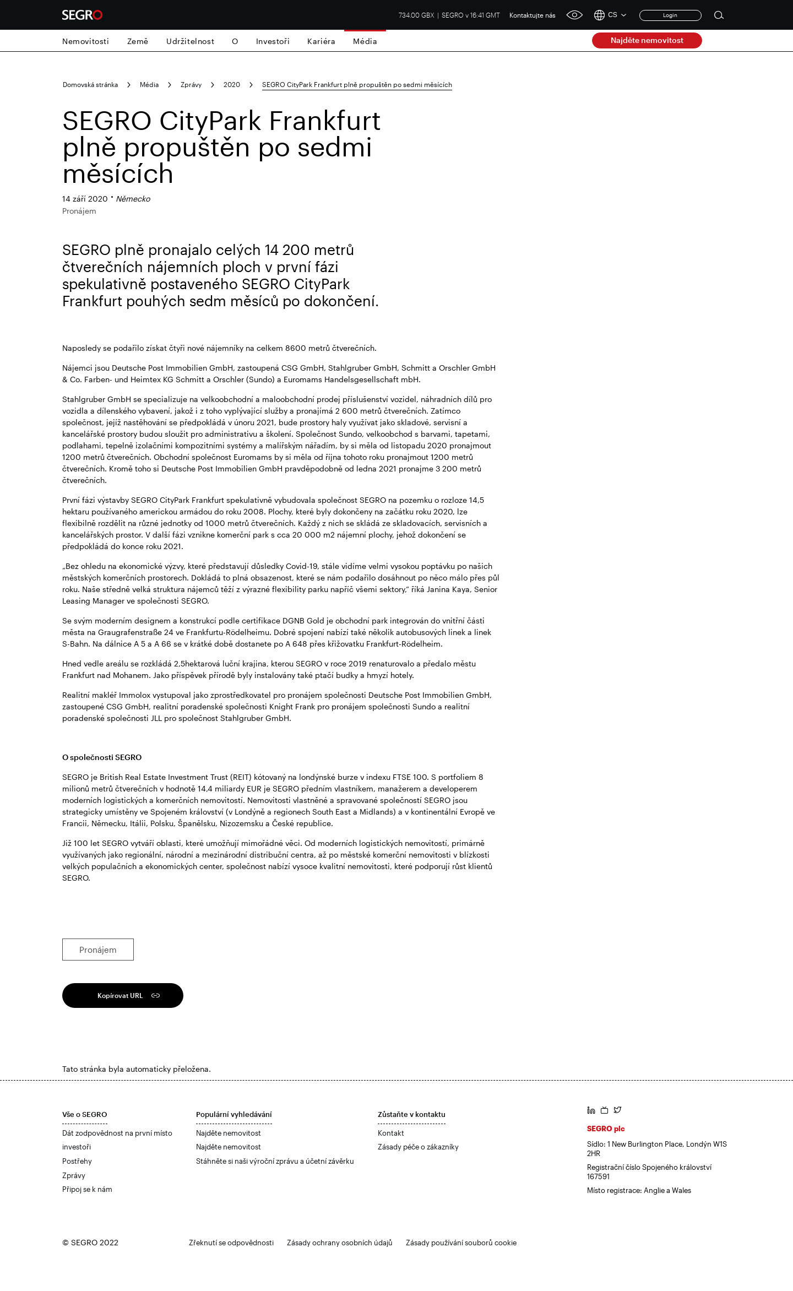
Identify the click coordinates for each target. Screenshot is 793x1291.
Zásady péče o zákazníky (418, 1146)
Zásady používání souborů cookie (461, 1242)
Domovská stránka (90, 84)
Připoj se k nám (87, 1189)
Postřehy (77, 1161)
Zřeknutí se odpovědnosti (231, 1242)
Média (365, 41)
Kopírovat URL (120, 995)
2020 (232, 84)
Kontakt (391, 1133)
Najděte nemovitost (647, 40)
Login (670, 15)
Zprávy (191, 84)
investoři (76, 1146)
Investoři (273, 41)
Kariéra (321, 41)
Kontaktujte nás (532, 15)
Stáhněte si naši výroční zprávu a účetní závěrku (275, 1161)
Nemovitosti (86, 41)
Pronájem (98, 949)
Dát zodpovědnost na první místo (117, 1133)
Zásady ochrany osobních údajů (340, 1242)
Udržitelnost (190, 41)
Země (138, 41)
